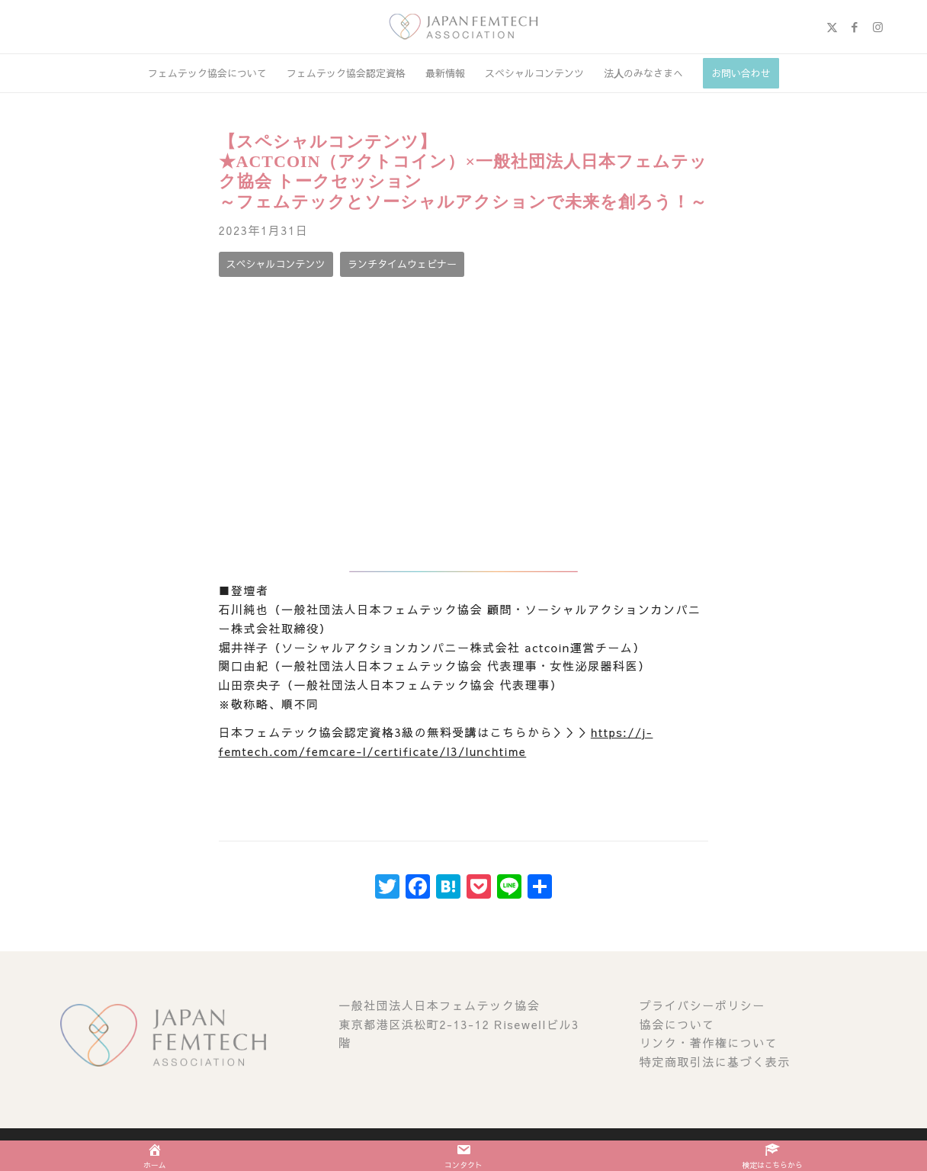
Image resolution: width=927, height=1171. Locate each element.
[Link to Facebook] (854, 26)
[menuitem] (207, 73)
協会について (677, 1024)
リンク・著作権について (709, 1042)
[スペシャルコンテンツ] (276, 264)
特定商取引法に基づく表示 (715, 1062)
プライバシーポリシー (702, 1005)
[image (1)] (463, 26)
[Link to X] (831, 26)
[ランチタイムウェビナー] (402, 264)
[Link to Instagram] (877, 26)
